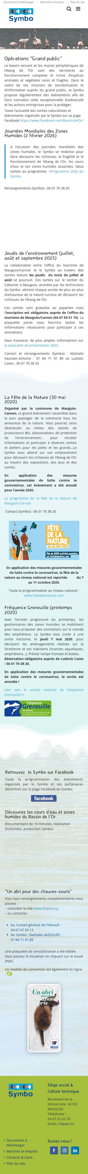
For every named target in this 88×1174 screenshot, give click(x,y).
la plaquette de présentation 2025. (31, 345)
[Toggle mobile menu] (78, 8)
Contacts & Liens (20, 1157)
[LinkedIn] (75, 1150)
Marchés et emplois (22, 1151)
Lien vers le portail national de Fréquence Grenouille (44, 692)
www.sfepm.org (46, 908)
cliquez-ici (66, 1123)
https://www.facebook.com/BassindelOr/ (51, 120)
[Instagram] (65, 1150)
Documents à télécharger (17, 1142)
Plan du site (16, 1163)
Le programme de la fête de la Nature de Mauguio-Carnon (40, 500)
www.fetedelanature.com (44, 595)
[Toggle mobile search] (69, 8)
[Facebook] (54, 1150)
